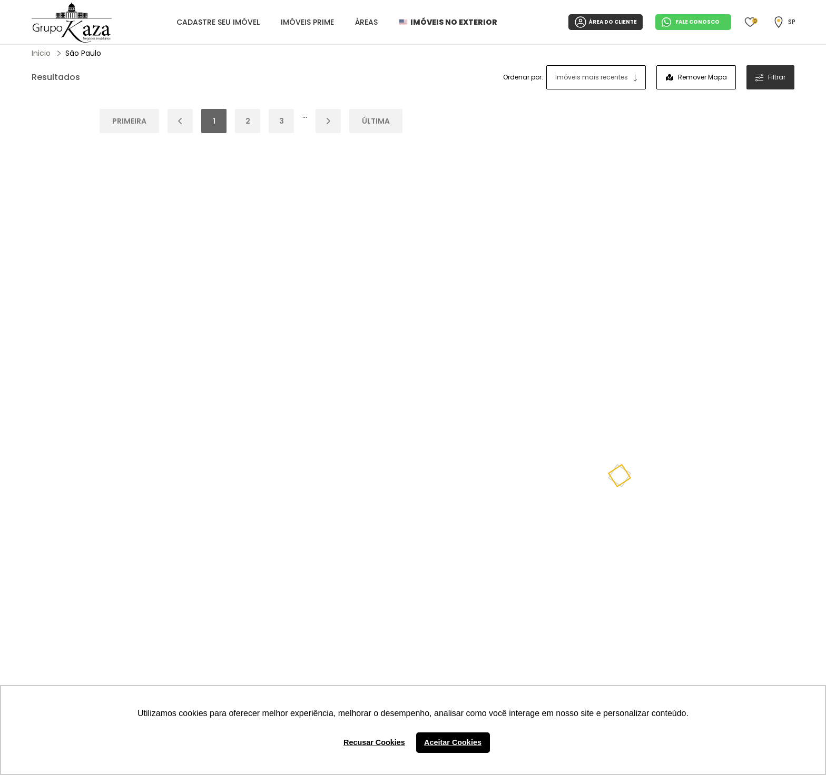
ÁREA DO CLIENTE (605, 22)
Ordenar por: (523, 77)
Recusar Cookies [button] (374, 742)
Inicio (41, 53)
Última (376, 121)
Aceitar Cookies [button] (452, 742)
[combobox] (596, 77)
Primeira (129, 121)
